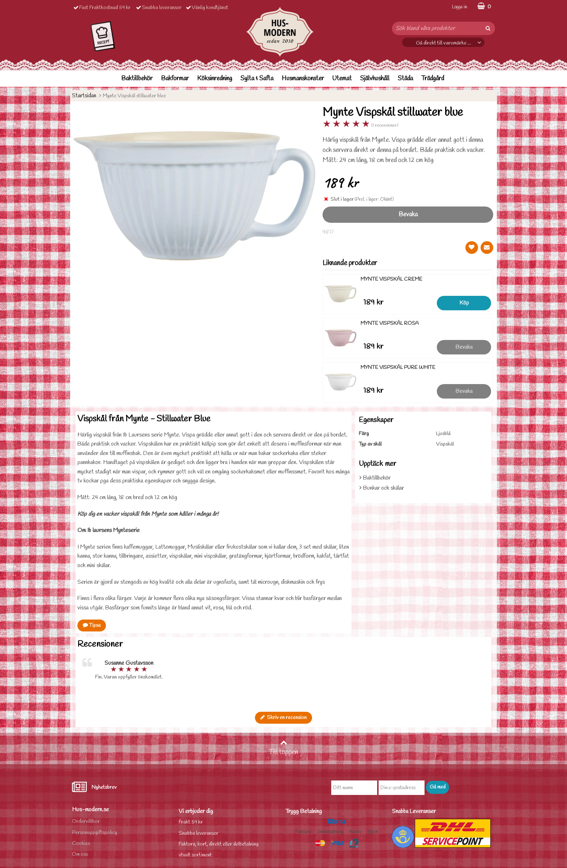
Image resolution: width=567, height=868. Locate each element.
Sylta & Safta (256, 79)
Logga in (459, 7)
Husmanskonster (303, 79)
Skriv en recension (283, 717)
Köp (464, 303)
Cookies (81, 843)
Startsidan (84, 95)
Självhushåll (374, 79)
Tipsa (92, 625)
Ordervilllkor (86, 821)
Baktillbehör (137, 79)
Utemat (342, 79)
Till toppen (283, 748)
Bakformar (175, 79)
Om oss (80, 854)
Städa (405, 79)
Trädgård (432, 79)
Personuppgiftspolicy (94, 832)
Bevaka (408, 214)
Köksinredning (214, 79)
